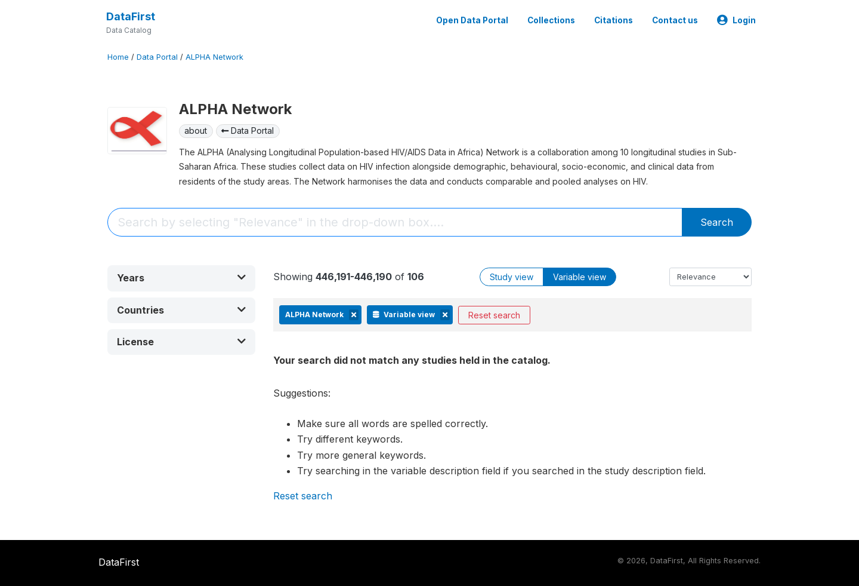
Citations (613, 20)
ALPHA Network (214, 57)
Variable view (579, 277)
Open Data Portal (472, 20)
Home (118, 57)
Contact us (675, 20)
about (195, 130)
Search (716, 222)
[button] (181, 278)
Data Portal (157, 57)
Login (736, 20)
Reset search (494, 315)
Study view (511, 277)
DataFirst (130, 16)
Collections (551, 20)
